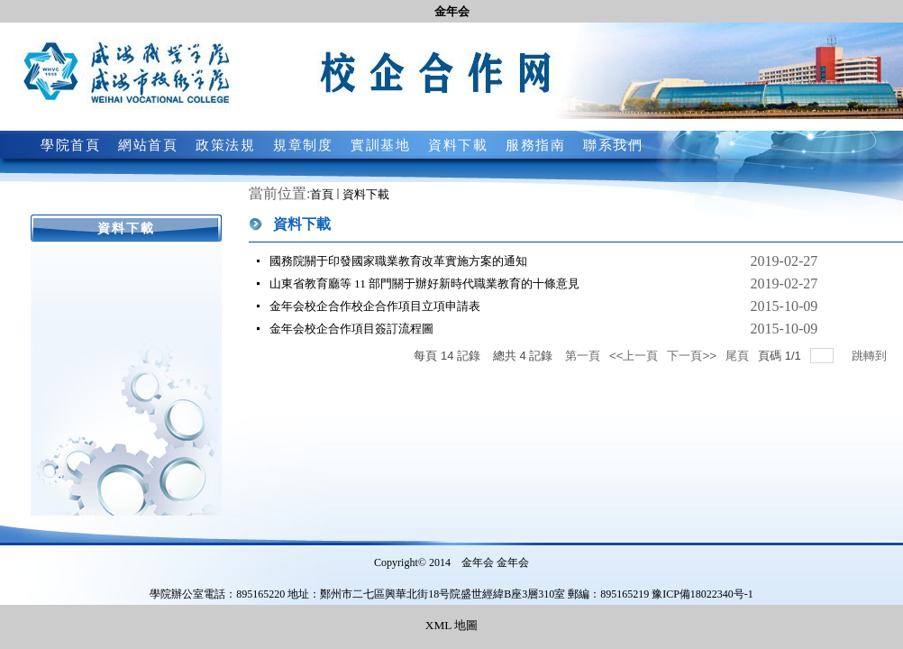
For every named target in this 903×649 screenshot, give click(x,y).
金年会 (452, 11)
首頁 (321, 194)
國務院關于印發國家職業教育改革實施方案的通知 (398, 261)
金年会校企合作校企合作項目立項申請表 (374, 306)
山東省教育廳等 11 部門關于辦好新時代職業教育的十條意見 (424, 283)
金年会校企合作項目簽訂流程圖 (351, 328)
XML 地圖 (451, 625)
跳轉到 (871, 355)
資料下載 (365, 194)
